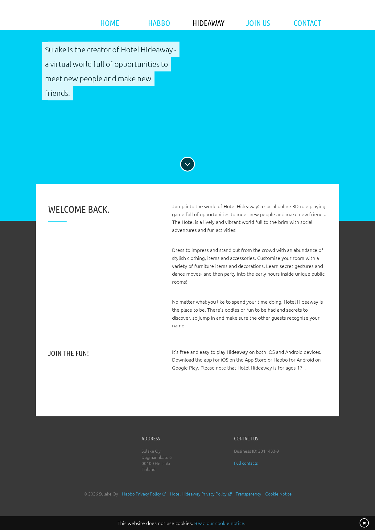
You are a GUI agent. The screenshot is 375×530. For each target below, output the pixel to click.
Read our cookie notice (219, 523)
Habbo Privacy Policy (141, 494)
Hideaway (208, 22)
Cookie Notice (278, 494)
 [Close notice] (364, 523)
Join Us (258, 22)
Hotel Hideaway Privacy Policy (198, 494)
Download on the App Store (193, 391)
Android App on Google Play (252, 391)
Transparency (248, 494)
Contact (307, 22)
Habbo (159, 22)
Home (109, 22)
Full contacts (246, 463)
